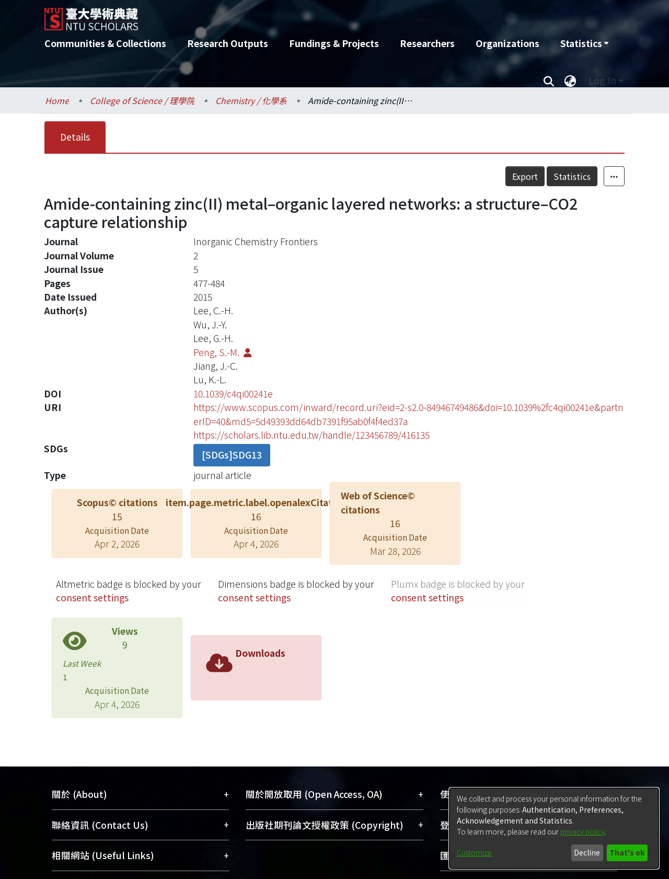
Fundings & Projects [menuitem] (334, 43)
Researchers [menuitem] (427, 43)
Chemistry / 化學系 (251, 100)
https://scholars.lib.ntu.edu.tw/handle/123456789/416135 (311, 434)
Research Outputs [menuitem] (227, 43)
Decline (587, 852)
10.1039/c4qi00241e (233, 393)
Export (525, 176)
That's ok (626, 852)
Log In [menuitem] (602, 80)
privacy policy (582, 831)
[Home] (278, 15)
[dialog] (554, 828)
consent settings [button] (92, 597)
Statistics (572, 176)
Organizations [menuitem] (507, 43)
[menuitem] (584, 43)
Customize (474, 852)
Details (75, 136)
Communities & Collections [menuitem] (105, 43)
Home (57, 100)
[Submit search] (548, 80)
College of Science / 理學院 (142, 100)
